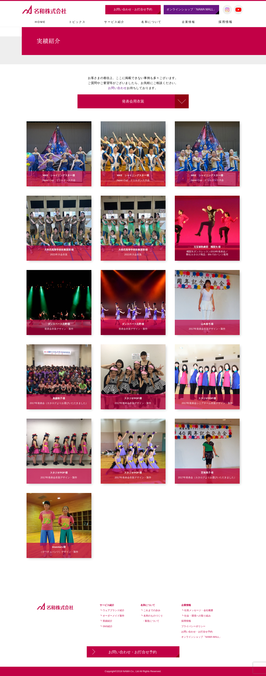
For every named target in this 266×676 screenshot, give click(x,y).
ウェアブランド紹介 (113, 610)
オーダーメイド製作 (113, 615)
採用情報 (226, 21)
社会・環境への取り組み (197, 615)
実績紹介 (107, 621)
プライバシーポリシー (193, 626)
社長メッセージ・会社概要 (198, 610)
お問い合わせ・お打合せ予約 (133, 9)
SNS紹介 (108, 626)
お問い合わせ (117, 88)
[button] (114, 22)
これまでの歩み (151, 610)
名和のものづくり (153, 615)
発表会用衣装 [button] (133, 101)
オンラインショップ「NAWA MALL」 (191, 9)
